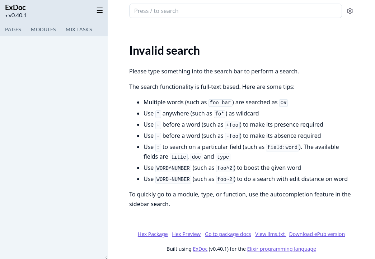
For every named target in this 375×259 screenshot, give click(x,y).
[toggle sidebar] (98, 10)
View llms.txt (270, 234)
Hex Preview (186, 234)
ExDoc (15, 7)
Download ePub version (317, 234)
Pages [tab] (13, 29)
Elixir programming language (281, 248)
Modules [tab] (43, 29)
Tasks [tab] (79, 29)
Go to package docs (228, 234)
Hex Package (153, 234)
